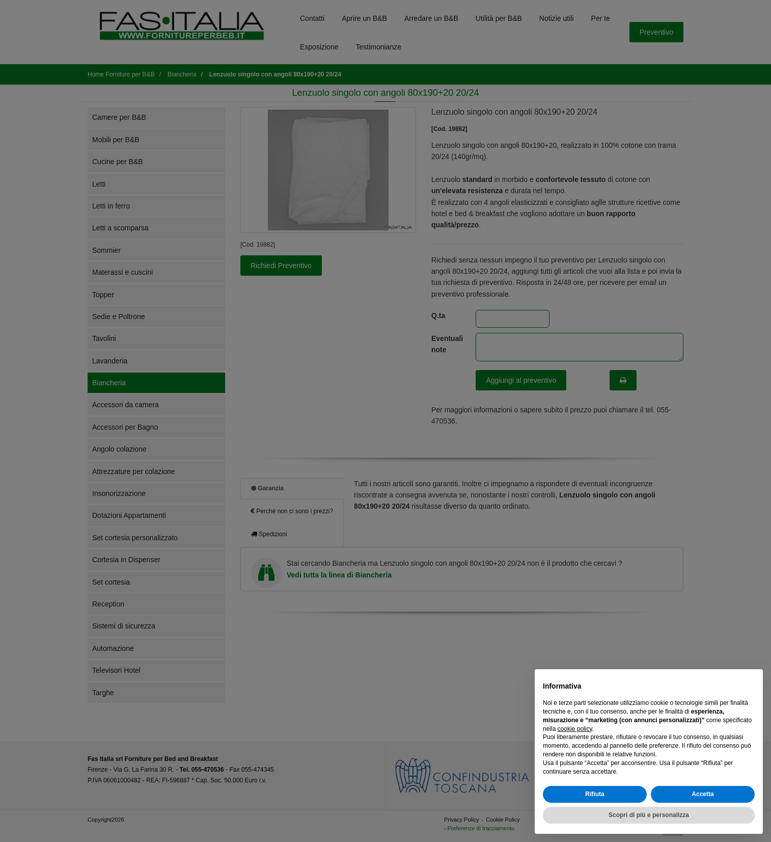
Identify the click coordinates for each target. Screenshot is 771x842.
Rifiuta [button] (594, 794)
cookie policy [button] (575, 728)
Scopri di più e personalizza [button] (649, 815)
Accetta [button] (702, 794)
